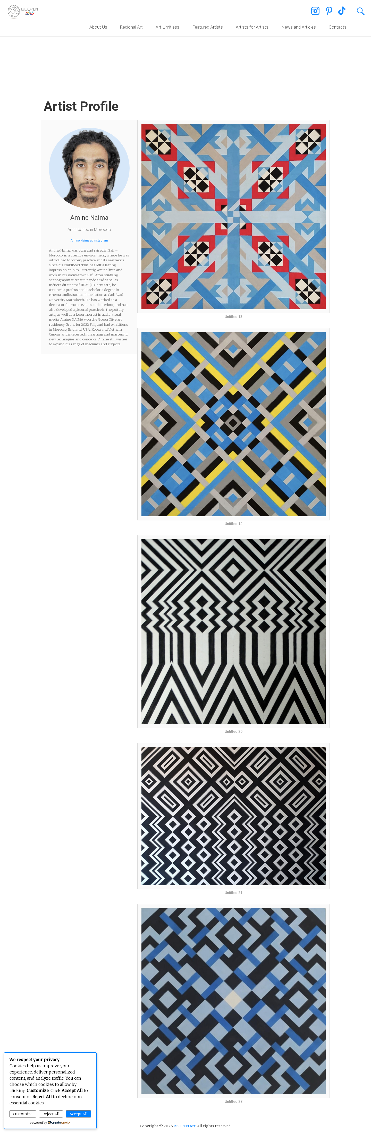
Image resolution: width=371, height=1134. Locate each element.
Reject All (51, 1114)
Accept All (79, 1114)
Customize (22, 1114)
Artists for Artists (252, 27)
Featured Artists (207, 27)
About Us (98, 27)
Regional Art (131, 27)
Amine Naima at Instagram (89, 240)
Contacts (338, 27)
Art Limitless (167, 27)
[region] (185, 43)
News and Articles (298, 27)
